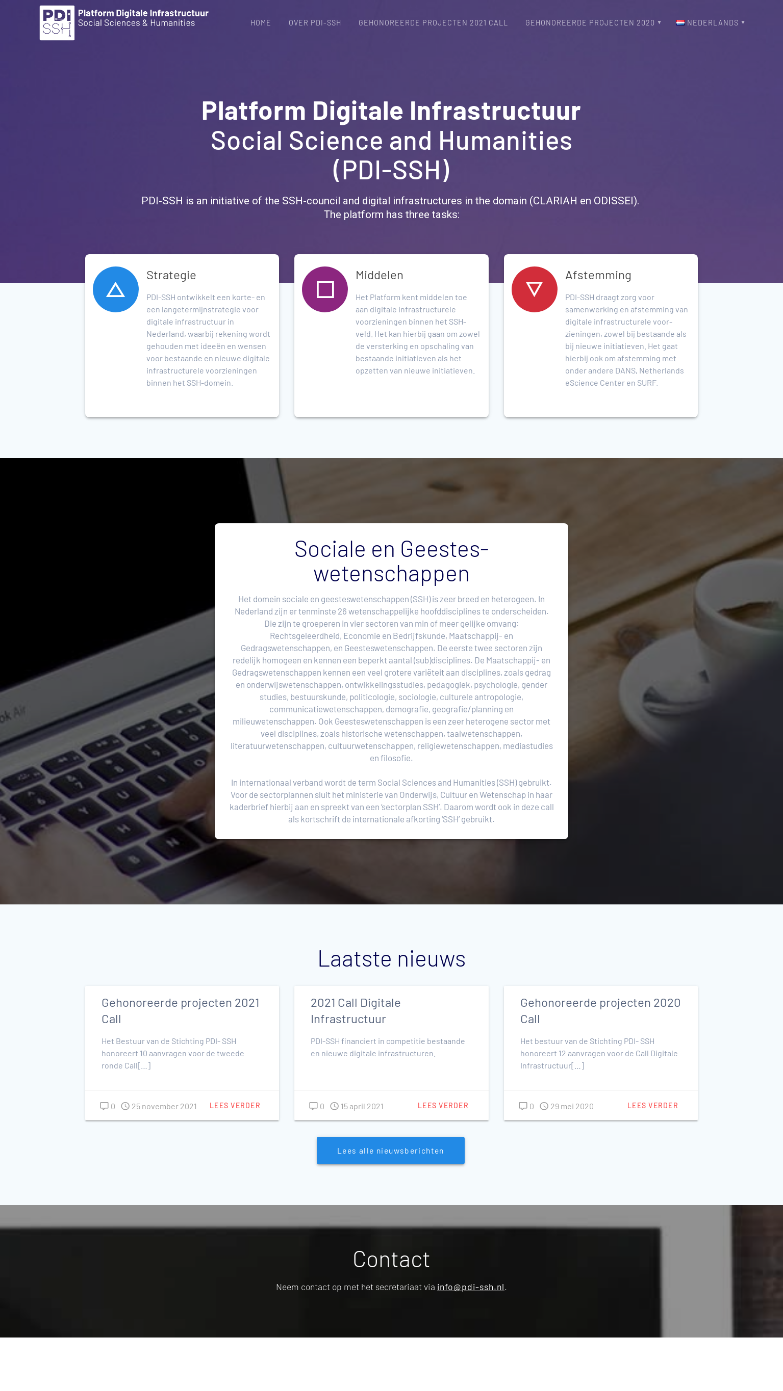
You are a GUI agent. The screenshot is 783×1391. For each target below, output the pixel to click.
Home (260, 22)
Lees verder (235, 1105)
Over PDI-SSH (315, 22)
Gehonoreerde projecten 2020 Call (600, 1010)
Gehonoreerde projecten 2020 (590, 22)
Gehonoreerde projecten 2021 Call (433, 22)
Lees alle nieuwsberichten (390, 1150)
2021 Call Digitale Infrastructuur (356, 1010)
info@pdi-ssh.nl (470, 1286)
